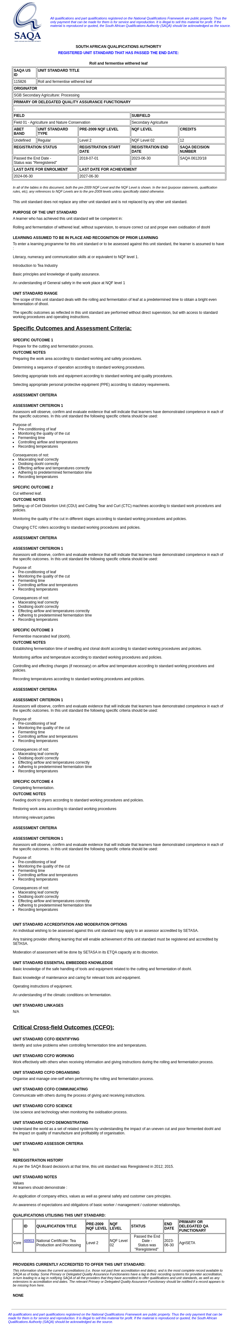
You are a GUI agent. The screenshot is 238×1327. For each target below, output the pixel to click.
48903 (29, 1241)
